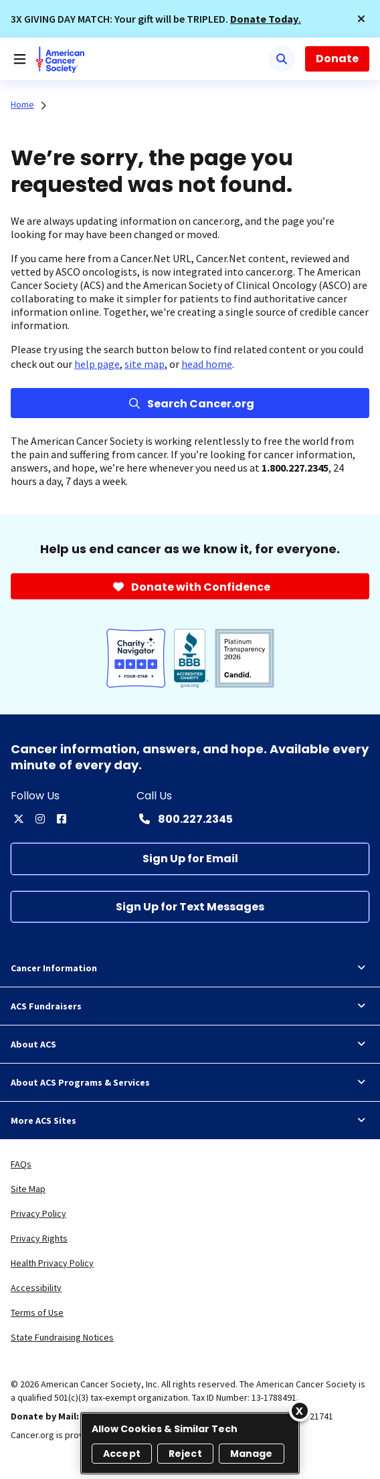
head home (206, 364)
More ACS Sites (190, 1120)
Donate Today (264, 18)
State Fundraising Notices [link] (62, 1337)
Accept (121, 1453)
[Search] (281, 58)
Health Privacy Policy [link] (52, 1263)
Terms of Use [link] (37, 1312)
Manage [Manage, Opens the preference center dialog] (251, 1453)
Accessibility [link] (36, 1288)
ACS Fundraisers (190, 1006)
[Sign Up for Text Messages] (190, 906)
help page (97, 364)
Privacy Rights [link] (39, 1238)
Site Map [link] (28, 1189)
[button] (361, 19)
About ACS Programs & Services (190, 1082)
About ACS (190, 1044)
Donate (337, 58)
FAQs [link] (21, 1164)
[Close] (299, 1410)
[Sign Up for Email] (190, 858)
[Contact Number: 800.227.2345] (184, 819)
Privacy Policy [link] (38, 1213)
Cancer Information (190, 968)
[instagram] (40, 819)
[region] (190, 1443)
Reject (185, 1453)
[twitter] (19, 819)
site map (144, 364)
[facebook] (62, 819)
